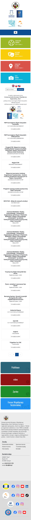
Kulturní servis (6, 446)
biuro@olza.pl (9, 465)
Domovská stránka (7, 444)
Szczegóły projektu (15, 129)
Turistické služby (21, 446)
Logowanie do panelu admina (4, 516)
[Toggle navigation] (15, 32)
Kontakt (18, 449)
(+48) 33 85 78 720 (8, 463)
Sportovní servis (20, 444)
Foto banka (5, 449)
